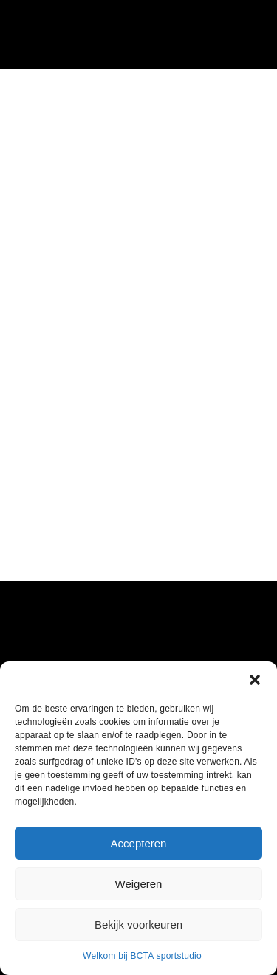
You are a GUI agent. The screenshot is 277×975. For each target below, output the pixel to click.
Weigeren (139, 884)
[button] (254, 679)
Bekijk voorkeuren (138, 924)
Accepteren (139, 843)
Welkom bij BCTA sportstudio (142, 956)
